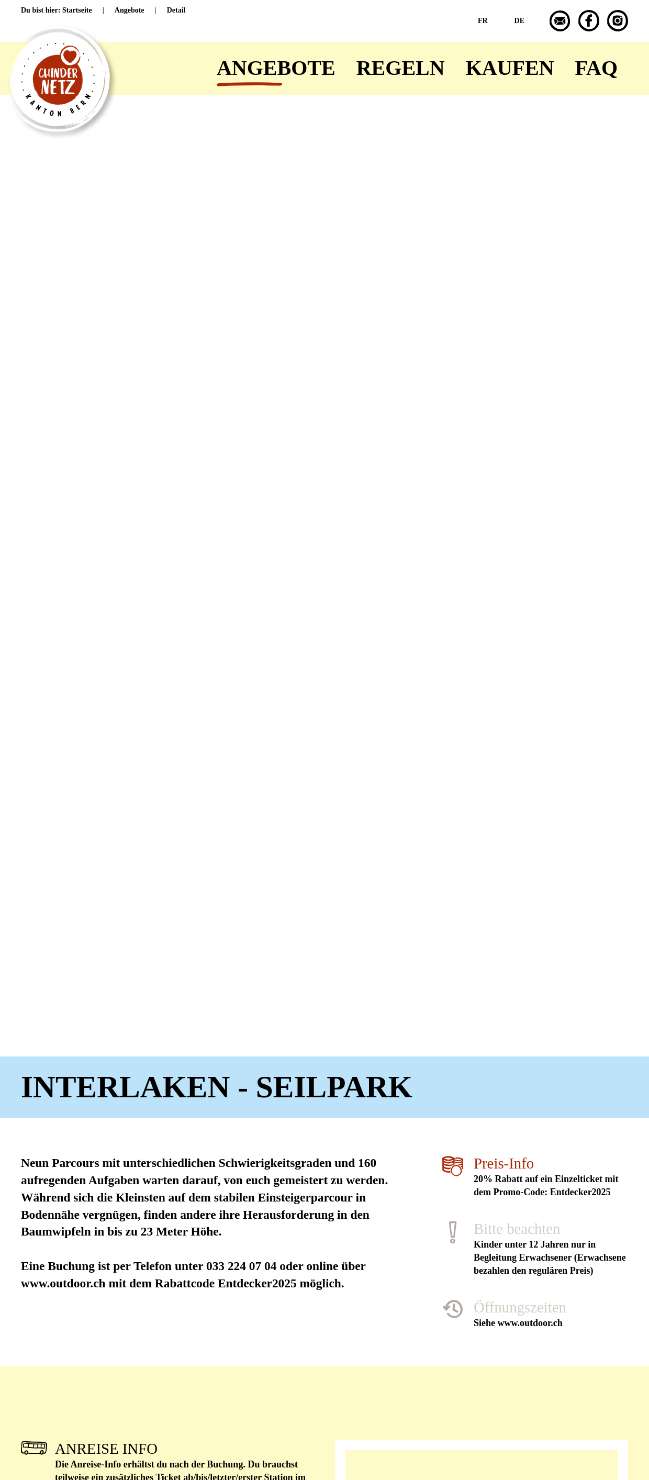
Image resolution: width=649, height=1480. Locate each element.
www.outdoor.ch (530, 1323)
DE (519, 21)
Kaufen (510, 68)
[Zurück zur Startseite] (47, 68)
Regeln (400, 68)
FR (483, 21)
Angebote (276, 68)
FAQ (596, 68)
